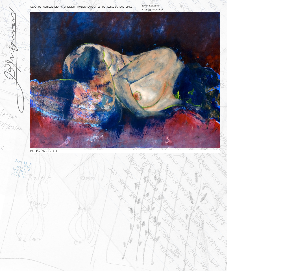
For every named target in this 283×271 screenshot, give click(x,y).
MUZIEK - (82, 7)
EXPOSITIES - (95, 7)
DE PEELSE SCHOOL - (114, 7)
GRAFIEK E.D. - (69, 7)
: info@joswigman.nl (152, 9)
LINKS (129, 7)
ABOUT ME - (36, 7)
